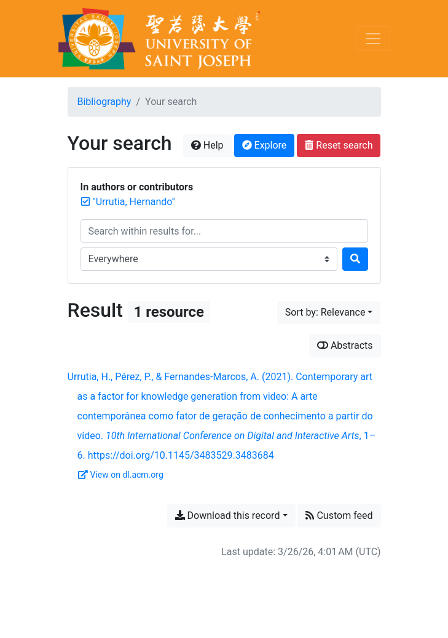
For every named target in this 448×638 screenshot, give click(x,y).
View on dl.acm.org (120, 475)
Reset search (338, 145)
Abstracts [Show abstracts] (345, 345)
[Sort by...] (329, 312)
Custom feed (338, 515)
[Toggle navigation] (373, 38)
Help (207, 145)
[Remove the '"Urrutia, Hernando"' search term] (134, 202)
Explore (264, 145)
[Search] (355, 259)
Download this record (227, 515)
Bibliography (104, 101)
